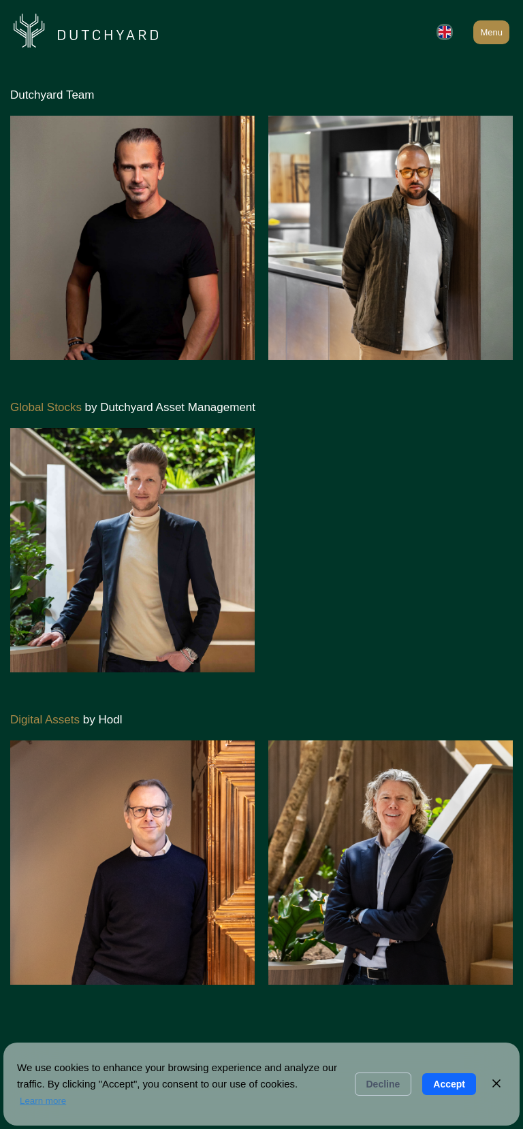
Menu (491, 32)
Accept (449, 1084)
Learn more (43, 1101)
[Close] (496, 1084)
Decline (383, 1084)
